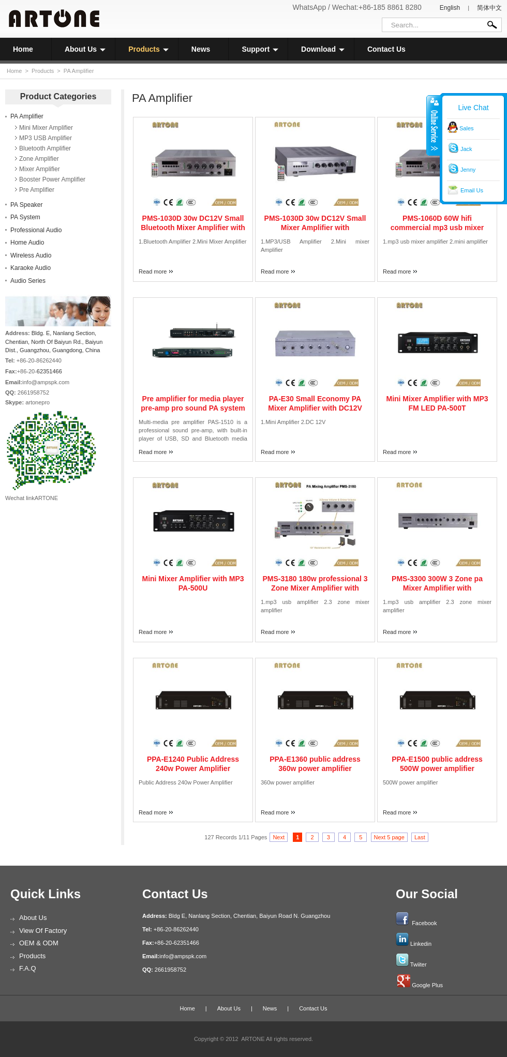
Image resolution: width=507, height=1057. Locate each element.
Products (148, 49)
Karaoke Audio (30, 267)
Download (323, 49)
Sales (466, 128)
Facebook (424, 923)
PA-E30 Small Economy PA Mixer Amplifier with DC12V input (315, 408)
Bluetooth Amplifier (45, 148)
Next (279, 837)
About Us (85, 49)
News (201, 49)
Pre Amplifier (36, 189)
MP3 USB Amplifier (45, 138)
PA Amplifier (79, 71)
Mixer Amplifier (39, 169)
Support (260, 49)
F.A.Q (27, 968)
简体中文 (489, 7)
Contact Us (386, 49)
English (450, 7)
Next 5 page (389, 837)
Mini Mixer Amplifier (46, 127)
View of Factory (43, 930)
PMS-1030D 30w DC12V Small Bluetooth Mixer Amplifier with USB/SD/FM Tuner (193, 227)
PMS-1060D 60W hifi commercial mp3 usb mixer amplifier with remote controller (437, 227)
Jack (466, 149)
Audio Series (28, 280)
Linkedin (420, 944)
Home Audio (27, 242)
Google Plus (427, 985)
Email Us (471, 190)
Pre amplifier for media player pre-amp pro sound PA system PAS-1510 (193, 408)
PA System (25, 217)
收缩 (433, 125)
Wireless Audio (30, 255)
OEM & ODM (38, 943)
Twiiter (418, 964)
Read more (153, 271)
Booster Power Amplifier (52, 179)
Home (23, 49)
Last (419, 837)
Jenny (467, 170)
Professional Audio (36, 230)
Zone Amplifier (39, 158)
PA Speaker (26, 204)
